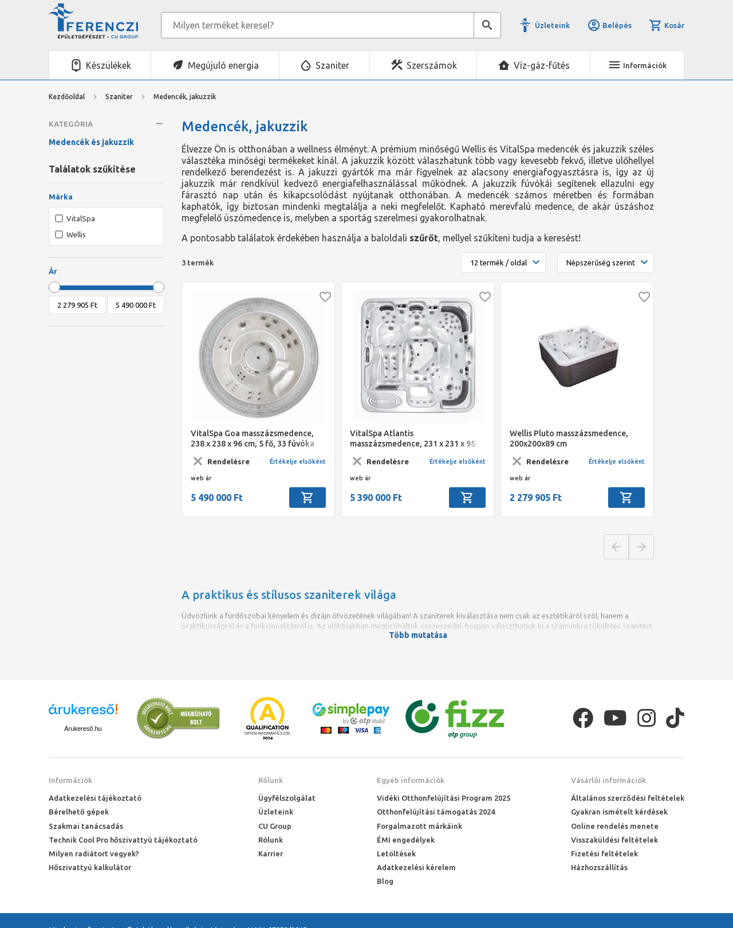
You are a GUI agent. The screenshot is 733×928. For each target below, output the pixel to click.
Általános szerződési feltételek (627, 798)
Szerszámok (432, 65)
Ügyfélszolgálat (287, 798)
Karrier (270, 853)
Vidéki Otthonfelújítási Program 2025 (443, 798)
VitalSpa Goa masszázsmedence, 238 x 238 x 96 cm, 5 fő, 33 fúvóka (252, 438)
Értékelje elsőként (298, 461)
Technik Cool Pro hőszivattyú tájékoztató (123, 840)
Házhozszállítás (599, 867)
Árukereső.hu (82, 728)
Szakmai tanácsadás (86, 826)
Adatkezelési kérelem (416, 867)
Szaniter (332, 65)
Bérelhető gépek (79, 812)
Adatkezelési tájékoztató (95, 798)
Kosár (666, 25)
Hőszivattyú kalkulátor (90, 867)
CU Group (274, 826)
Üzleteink (552, 25)
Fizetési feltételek (604, 853)
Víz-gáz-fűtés (542, 65)
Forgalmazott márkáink (419, 826)
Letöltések (396, 853)
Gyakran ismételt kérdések (619, 812)
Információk (70, 780)
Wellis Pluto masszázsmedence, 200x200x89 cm (569, 438)
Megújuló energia (223, 65)
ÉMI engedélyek (406, 840)
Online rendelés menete (615, 826)
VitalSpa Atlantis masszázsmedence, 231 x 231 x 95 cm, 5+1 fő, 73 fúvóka (412, 439)
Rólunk (270, 780)
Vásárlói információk (608, 780)
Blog (385, 881)
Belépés (609, 25)
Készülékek (108, 65)
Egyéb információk (410, 780)
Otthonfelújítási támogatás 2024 (436, 812)
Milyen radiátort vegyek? (94, 853)
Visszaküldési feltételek (614, 840)
